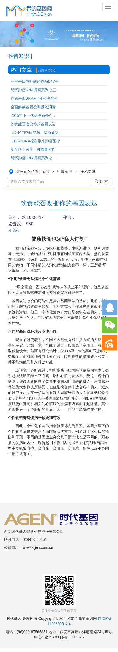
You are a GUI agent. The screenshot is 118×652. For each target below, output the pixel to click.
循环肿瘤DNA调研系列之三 (33, 90)
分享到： (15, 230)
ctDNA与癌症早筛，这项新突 (35, 132)
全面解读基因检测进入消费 (33, 107)
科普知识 (64, 171)
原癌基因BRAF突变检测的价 (34, 98)
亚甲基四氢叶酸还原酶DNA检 (35, 81)
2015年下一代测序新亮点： (33, 115)
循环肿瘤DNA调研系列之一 (33, 158)
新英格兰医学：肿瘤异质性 (33, 149)
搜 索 (101, 181)
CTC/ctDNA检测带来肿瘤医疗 (35, 141)
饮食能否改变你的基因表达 (33, 124)
